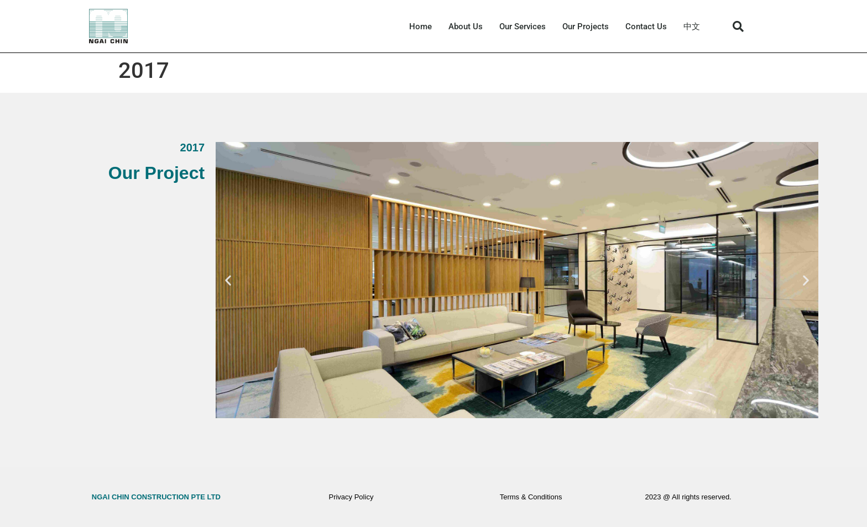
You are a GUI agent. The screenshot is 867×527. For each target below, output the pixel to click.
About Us (465, 26)
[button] (738, 26)
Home (420, 26)
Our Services (522, 26)
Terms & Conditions (531, 497)
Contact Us (646, 26)
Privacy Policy (350, 497)
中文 (691, 26)
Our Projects (585, 26)
